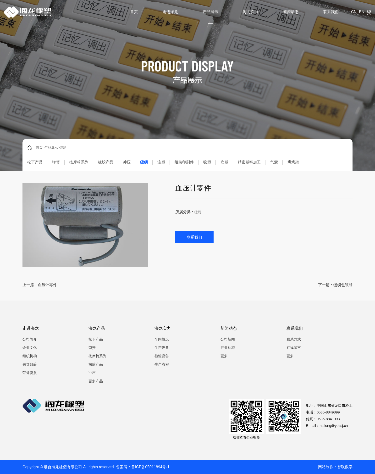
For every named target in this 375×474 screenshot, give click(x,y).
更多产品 (95, 381)
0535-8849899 (328, 412)
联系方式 (294, 339)
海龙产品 (96, 328)
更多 (224, 356)
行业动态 (228, 348)
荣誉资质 (29, 373)
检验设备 (161, 356)
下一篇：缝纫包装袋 (335, 285)
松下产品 (35, 162)
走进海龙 (170, 12)
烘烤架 (293, 162)
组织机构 (29, 356)
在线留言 (294, 348)
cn (354, 12)
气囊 (274, 162)
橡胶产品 (105, 162)
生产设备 (161, 348)
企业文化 (29, 348)
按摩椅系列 (78, 162)
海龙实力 (250, 12)
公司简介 (29, 339)
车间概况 (161, 339)
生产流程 (161, 364)
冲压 (127, 162)
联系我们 (331, 12)
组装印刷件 (184, 162)
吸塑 (207, 162)
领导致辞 (29, 364)
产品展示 (210, 12)
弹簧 (56, 162)
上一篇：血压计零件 (39, 285)
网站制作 (325, 467)
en (361, 12)
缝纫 (63, 147)
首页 (134, 12)
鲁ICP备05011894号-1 (150, 467)
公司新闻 (228, 339)
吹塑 (224, 162)
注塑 (161, 162)
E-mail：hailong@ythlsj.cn (327, 426)
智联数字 (345, 467)
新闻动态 (290, 12)
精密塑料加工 (249, 162)
